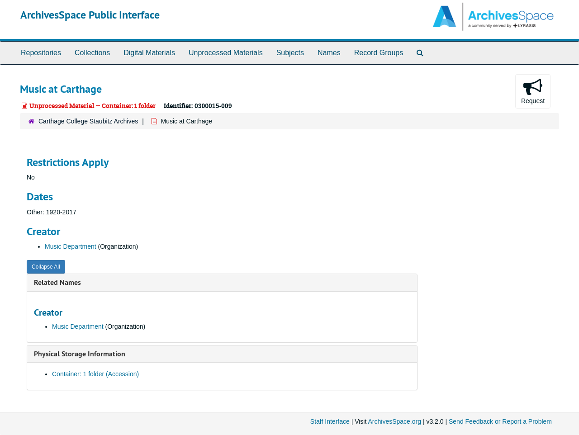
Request (533, 90)
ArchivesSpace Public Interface (90, 15)
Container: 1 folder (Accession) (95, 374)
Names (329, 53)
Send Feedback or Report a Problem (500, 421)
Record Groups (378, 53)
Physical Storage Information (79, 354)
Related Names (57, 282)
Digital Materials (149, 53)
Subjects (290, 53)
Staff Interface (330, 421)
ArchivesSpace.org (394, 421)
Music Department (70, 246)
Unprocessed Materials (226, 53)
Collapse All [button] (46, 267)
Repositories (41, 53)
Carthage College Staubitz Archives (88, 121)
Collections (92, 53)
